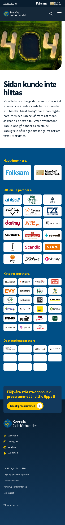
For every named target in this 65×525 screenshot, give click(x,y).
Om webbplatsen (11, 480)
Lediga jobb (8, 492)
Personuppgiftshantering (15, 486)
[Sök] (51, 14)
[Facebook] (32, 436)
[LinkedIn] (32, 453)
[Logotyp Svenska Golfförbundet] (14, 14)
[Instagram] (32, 442)
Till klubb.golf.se (11, 505)
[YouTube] (32, 447)
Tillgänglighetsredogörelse (16, 474)
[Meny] (59, 14)
